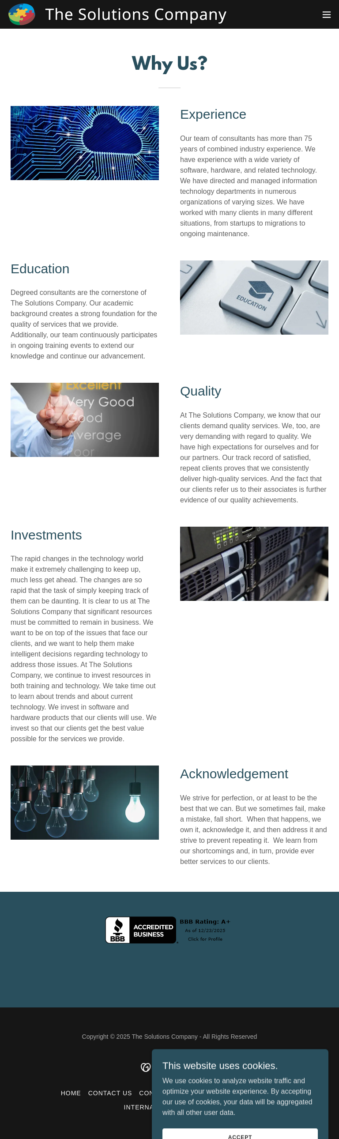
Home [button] (71, 1093)
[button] (326, 14)
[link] (118, 14)
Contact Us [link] (110, 1093)
